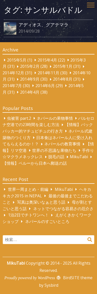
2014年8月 (62, 79)
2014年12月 (13, 73)
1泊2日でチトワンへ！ (28, 215)
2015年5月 (16, 60)
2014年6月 (45, 85)
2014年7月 (12, 85)
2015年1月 (62, 66)
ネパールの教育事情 (62, 144)
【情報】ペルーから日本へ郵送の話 (35, 163)
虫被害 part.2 (19, 118)
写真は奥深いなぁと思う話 (41, 202)
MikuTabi (79, 157)
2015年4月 (47, 60)
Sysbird (51, 285)
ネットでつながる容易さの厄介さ (63, 208)
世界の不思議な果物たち (54, 150)
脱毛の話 (56, 157)
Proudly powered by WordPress (30, 278)
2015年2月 (29, 66)
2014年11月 (48, 73)
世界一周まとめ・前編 (28, 189)
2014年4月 (29, 92)
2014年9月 (29, 79)
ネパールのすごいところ (47, 221)
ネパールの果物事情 (55, 118)
